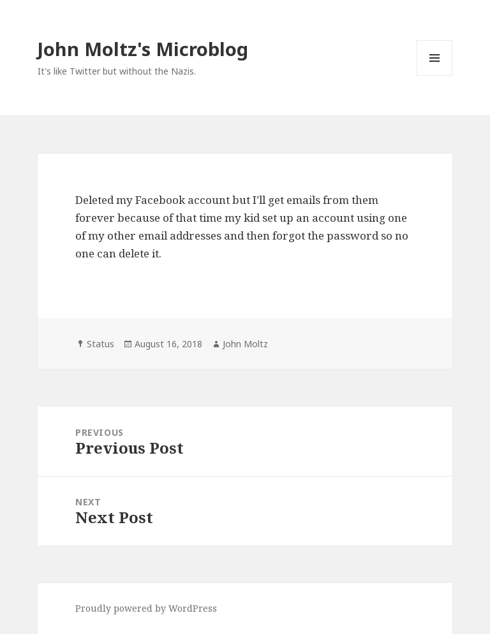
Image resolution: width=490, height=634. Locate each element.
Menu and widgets (434, 75)
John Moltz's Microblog (143, 48)
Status (100, 344)
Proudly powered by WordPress (146, 608)
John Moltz (245, 344)
